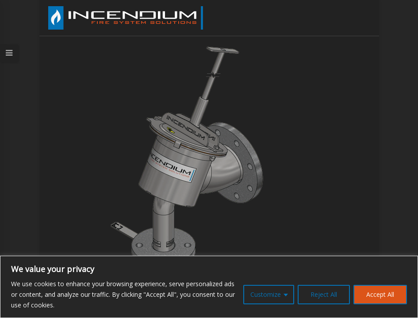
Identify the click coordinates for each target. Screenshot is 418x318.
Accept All (380, 294)
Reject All (324, 294)
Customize (265, 294)
